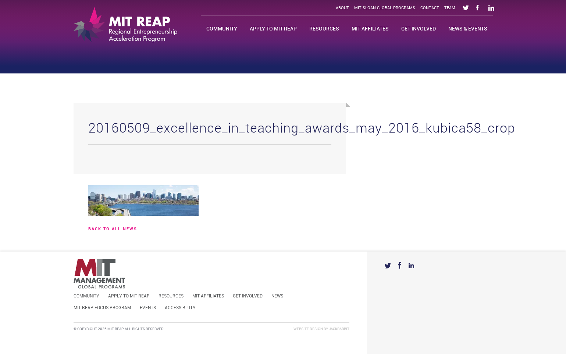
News (277, 296)
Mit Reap (125, 24)
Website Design (308, 329)
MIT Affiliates (370, 29)
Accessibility (180, 308)
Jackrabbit (339, 329)
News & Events (467, 29)
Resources (324, 29)
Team (449, 8)
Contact (429, 8)
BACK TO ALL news (112, 229)
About (342, 8)
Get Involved (418, 29)
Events (148, 308)
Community (221, 29)
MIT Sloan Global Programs (384, 8)
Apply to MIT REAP (273, 29)
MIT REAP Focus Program (102, 308)
